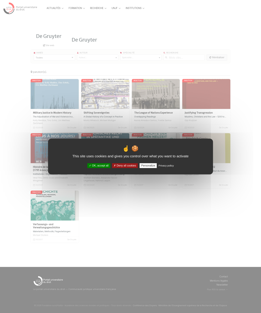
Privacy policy (166, 165)
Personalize (148, 165)
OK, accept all (99, 165)
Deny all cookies (125, 165)
